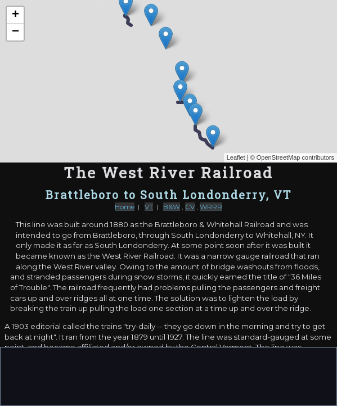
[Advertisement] (169, 376)
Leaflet (236, 157)
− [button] (15, 32)
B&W (171, 206)
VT (149, 206)
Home (124, 206)
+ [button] (15, 15)
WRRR (211, 206)
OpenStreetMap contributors (295, 157)
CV (190, 206)
